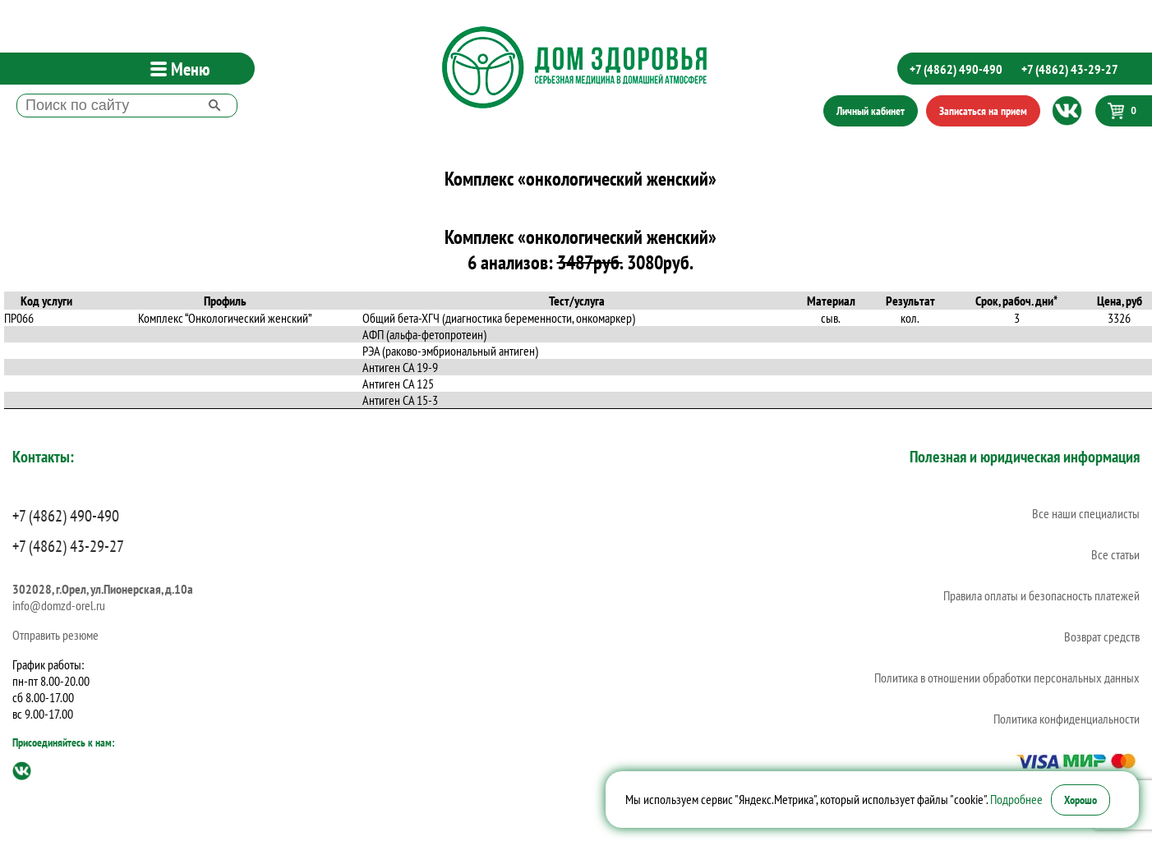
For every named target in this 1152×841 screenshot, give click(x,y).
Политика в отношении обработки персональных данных (1007, 677)
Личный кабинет (870, 110)
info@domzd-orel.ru (58, 605)
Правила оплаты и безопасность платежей (1041, 595)
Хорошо (1080, 800)
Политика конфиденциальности (1066, 718)
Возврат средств (1102, 636)
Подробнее (1016, 799)
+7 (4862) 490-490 (956, 69)
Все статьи (1115, 554)
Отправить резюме (55, 635)
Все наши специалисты (1086, 513)
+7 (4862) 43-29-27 (1069, 69)
